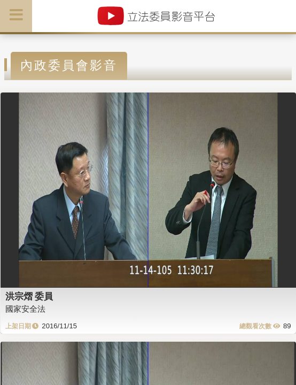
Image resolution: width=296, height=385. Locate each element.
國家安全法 (25, 308)
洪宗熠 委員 (29, 296)
